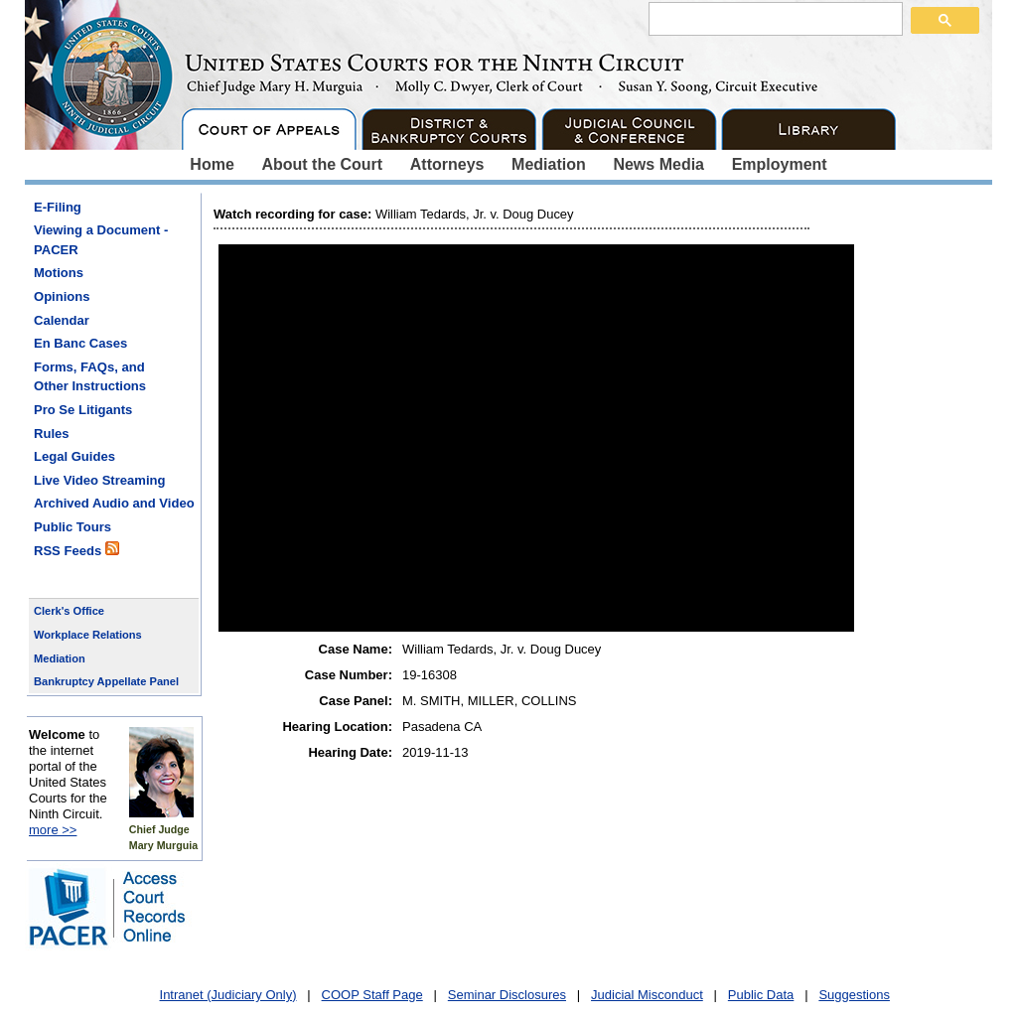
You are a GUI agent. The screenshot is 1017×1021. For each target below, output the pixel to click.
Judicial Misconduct (647, 994)
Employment (779, 164)
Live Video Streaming (99, 480)
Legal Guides (74, 456)
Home (211, 164)
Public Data (761, 994)
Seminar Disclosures (507, 994)
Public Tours (72, 526)
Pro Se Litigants (83, 409)
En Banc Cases (80, 343)
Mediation (548, 164)
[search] (773, 18)
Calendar (61, 320)
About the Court (321, 164)
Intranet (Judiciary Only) (228, 994)
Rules (52, 433)
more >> (52, 829)
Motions (58, 272)
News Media (658, 164)
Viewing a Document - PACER (101, 239)
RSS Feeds (76, 549)
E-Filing (57, 207)
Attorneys (447, 164)
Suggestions (854, 994)
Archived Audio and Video (114, 503)
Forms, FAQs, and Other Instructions (90, 377)
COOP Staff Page (372, 994)
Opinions (62, 296)
